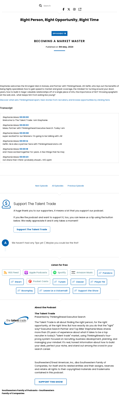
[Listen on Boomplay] (36, 291)
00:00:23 (24, 157)
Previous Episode (76, 185)
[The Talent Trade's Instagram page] (74, 10)
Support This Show (51, 381)
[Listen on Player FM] (14, 291)
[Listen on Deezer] (99, 282)
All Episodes (57, 185)
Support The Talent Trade (32, 229)
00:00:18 (24, 149)
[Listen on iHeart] (37, 282)
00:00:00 (24, 117)
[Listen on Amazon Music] (93, 273)
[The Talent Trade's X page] (68, 10)
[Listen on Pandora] (18, 282)
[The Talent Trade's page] (79, 10)
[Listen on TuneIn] (81, 282)
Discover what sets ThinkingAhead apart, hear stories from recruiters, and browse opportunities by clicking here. (55, 100)
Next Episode (41, 185)
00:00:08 (24, 133)
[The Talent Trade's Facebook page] (63, 10)
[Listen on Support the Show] (97, 291)
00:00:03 (24, 125)
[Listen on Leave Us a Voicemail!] (64, 291)
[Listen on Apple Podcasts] (45, 273)
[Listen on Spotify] (70, 273)
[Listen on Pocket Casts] (59, 282)
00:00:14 (24, 141)
